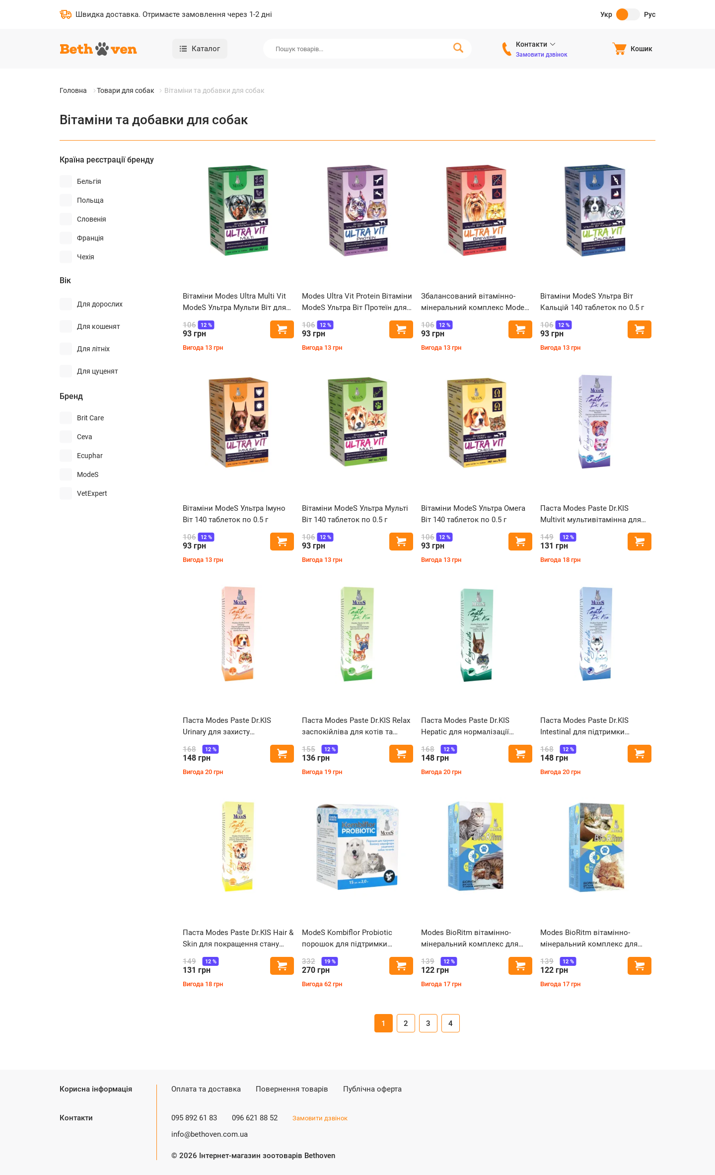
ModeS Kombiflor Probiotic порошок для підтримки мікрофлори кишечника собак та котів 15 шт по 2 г (355, 938)
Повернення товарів (292, 1089)
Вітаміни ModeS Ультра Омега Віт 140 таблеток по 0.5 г (473, 514)
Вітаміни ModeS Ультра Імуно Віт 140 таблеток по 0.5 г (234, 514)
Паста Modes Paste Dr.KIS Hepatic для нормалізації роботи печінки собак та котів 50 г (474, 726)
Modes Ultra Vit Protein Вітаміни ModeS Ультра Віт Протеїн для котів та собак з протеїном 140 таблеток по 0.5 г (357, 302)
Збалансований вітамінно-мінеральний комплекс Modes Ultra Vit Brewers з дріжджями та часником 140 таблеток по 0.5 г (474, 302)
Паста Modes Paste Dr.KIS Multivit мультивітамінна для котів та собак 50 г (590, 514)
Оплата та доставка (206, 1089)
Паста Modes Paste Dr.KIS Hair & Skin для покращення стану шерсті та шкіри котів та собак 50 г (238, 938)
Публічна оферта (372, 1089)
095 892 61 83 (194, 1117)
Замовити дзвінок (542, 54)
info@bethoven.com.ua (209, 1134)
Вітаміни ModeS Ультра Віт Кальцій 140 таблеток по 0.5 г (592, 302)
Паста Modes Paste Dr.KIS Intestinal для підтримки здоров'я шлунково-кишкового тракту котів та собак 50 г (595, 726)
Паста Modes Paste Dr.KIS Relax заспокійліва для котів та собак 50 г (356, 726)
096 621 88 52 (255, 1117)
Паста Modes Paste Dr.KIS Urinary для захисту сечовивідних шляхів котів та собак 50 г (235, 726)
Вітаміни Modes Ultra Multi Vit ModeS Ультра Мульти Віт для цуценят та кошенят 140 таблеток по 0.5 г (234, 302)
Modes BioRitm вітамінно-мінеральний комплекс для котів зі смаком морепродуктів (476, 938)
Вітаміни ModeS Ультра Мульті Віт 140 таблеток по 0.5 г (355, 514)
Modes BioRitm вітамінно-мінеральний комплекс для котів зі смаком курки (589, 938)
